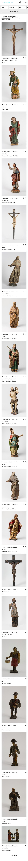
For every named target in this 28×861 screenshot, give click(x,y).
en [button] (26, 2)
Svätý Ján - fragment (7, 634)
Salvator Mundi (5, 200)
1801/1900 (4, 594)
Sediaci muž (5, 821)
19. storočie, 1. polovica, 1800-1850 (10, 155)
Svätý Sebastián (6, 421)
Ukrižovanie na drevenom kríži (9, 592)
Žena (3, 681)
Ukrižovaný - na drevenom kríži (9, 60)
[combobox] (11, 2)
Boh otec (4, 107)
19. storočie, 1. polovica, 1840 (8, 249)
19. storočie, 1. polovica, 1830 (8, 202)
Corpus (3, 247)
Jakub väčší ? (5, 294)
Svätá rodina (5, 848)
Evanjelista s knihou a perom (9, 379)
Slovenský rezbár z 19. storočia (9, 58)
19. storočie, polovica (6, 683)
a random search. (6, 19)
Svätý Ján (4, 153)
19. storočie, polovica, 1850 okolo (9, 296)
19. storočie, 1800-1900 (7, 109)
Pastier (3, 728)
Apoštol (3, 336)
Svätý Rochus (5, 506)
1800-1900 (4, 62)
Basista (3, 774)
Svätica (3, 464)
